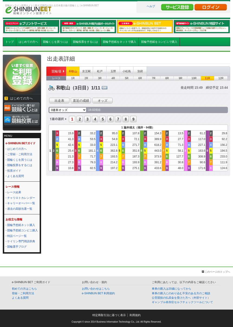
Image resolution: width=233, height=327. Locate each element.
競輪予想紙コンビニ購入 (22, 230)
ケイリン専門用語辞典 (21, 241)
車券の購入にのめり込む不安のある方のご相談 (181, 293)
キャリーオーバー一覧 (21, 203)
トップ (9, 41)
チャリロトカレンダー (21, 197)
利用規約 (135, 315)
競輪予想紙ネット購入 (21, 225)
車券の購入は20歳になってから (171, 288)
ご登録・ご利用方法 (19, 154)
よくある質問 (15, 176)
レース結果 (14, 192)
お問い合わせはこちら (96, 288)
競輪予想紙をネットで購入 (119, 41)
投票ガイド (14, 170)
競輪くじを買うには (55, 41)
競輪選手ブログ (17, 246)
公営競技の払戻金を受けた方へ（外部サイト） (181, 297)
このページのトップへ (217, 271)
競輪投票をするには (85, 41)
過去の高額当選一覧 (19, 208)
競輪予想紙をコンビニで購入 (159, 41)
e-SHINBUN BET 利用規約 (98, 293)
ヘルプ (151, 6)
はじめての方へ (28, 41)
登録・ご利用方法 (23, 293)
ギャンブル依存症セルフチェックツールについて (182, 302)
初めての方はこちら (24, 288)
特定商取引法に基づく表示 (109, 315)
